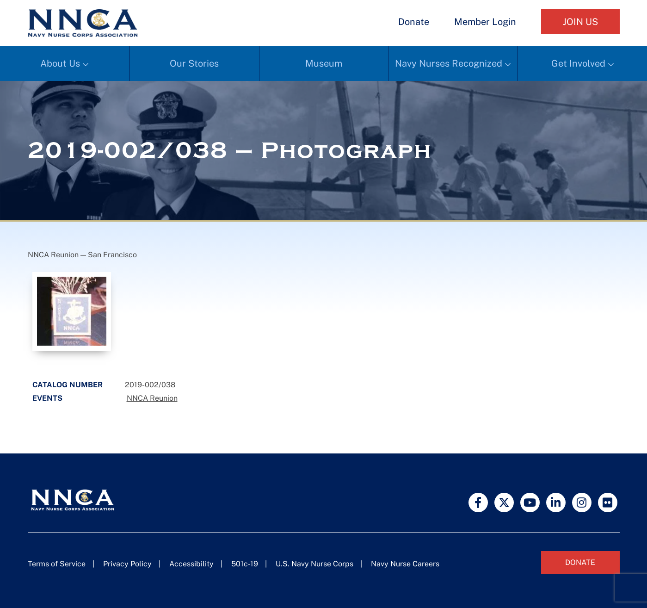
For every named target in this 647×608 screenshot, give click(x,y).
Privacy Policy (127, 563)
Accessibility (191, 563)
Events (47, 398)
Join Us (580, 21)
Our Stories (194, 63)
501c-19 (244, 563)
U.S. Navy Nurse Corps (314, 563)
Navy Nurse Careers (405, 563)
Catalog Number (67, 384)
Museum (323, 63)
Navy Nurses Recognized (448, 63)
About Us (60, 63)
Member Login (485, 21)
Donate (413, 21)
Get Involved (578, 63)
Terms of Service (57, 563)
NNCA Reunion (152, 398)
